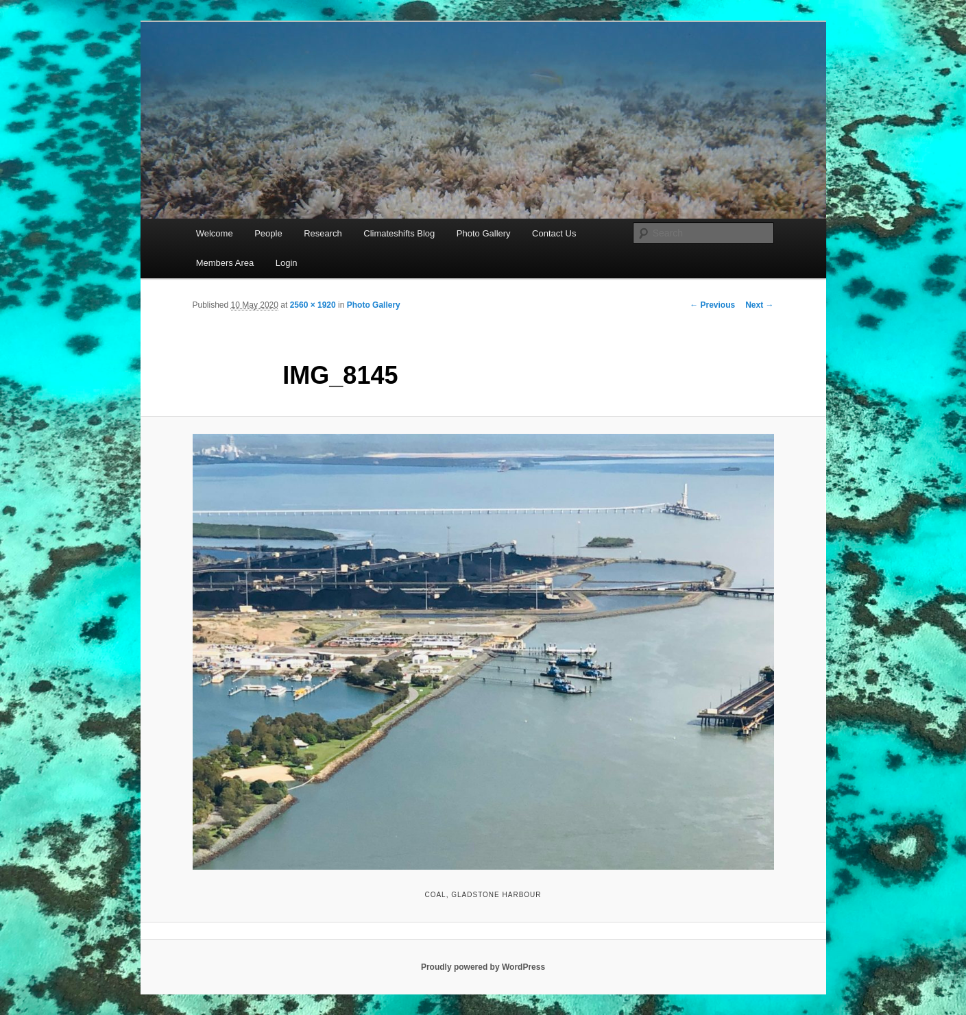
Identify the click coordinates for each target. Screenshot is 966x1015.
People (268, 233)
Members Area (225, 263)
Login (287, 263)
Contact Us (554, 233)
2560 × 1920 (313, 305)
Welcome (214, 233)
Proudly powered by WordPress (483, 967)
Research (323, 233)
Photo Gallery (484, 233)
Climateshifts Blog (399, 233)
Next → (759, 305)
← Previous (712, 305)
